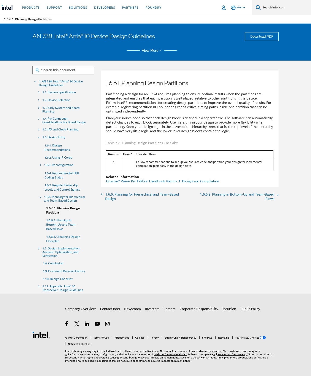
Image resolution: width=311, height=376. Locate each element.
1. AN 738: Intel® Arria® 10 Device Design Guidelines (61, 83)
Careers (169, 309)
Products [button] (31, 8)
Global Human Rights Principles (211, 357)
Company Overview (80, 309)
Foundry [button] (154, 8)
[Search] (258, 7)
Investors (152, 309)
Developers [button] (104, 8)
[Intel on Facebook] (66, 324)
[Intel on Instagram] (107, 324)
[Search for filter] (63, 70)
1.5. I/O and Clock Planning (60, 129)
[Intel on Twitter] (77, 324)
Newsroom (132, 309)
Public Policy (250, 309)
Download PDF (261, 36)
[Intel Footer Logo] (41, 335)
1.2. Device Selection (56, 100)
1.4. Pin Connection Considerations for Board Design (64, 120)
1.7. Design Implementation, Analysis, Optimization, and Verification (61, 252)
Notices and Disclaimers (231, 354)
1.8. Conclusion (53, 263)
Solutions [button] (78, 8)
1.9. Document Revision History (64, 271)
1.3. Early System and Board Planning (60, 109)
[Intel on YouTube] (97, 324)
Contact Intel (110, 309)
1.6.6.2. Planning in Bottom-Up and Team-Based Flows (61, 224)
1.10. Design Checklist (58, 279)
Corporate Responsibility (199, 309)
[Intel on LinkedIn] (87, 324)
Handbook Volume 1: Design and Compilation (162, 181)
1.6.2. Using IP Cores (58, 157)
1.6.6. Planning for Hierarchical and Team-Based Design (64, 198)
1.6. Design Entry (53, 137)
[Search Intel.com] (286, 8)
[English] (238, 7)
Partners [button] (130, 8)
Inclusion (229, 309)
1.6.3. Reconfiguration (58, 165)
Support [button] (54, 8)
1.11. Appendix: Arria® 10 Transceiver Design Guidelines (62, 288)
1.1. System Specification (59, 92)
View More (152, 50)
